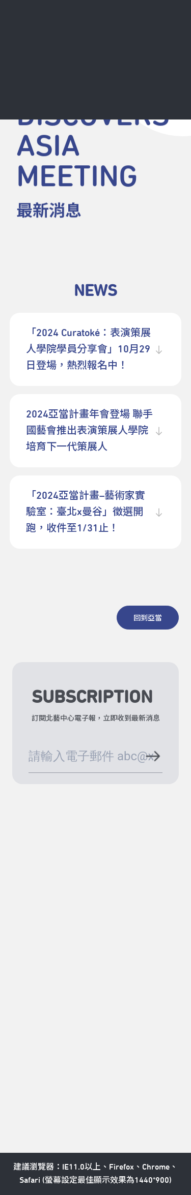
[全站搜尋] (136, 36)
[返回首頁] (23, 36)
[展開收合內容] (159, 349)
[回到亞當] (148, 618)
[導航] (171, 36)
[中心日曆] (102, 36)
